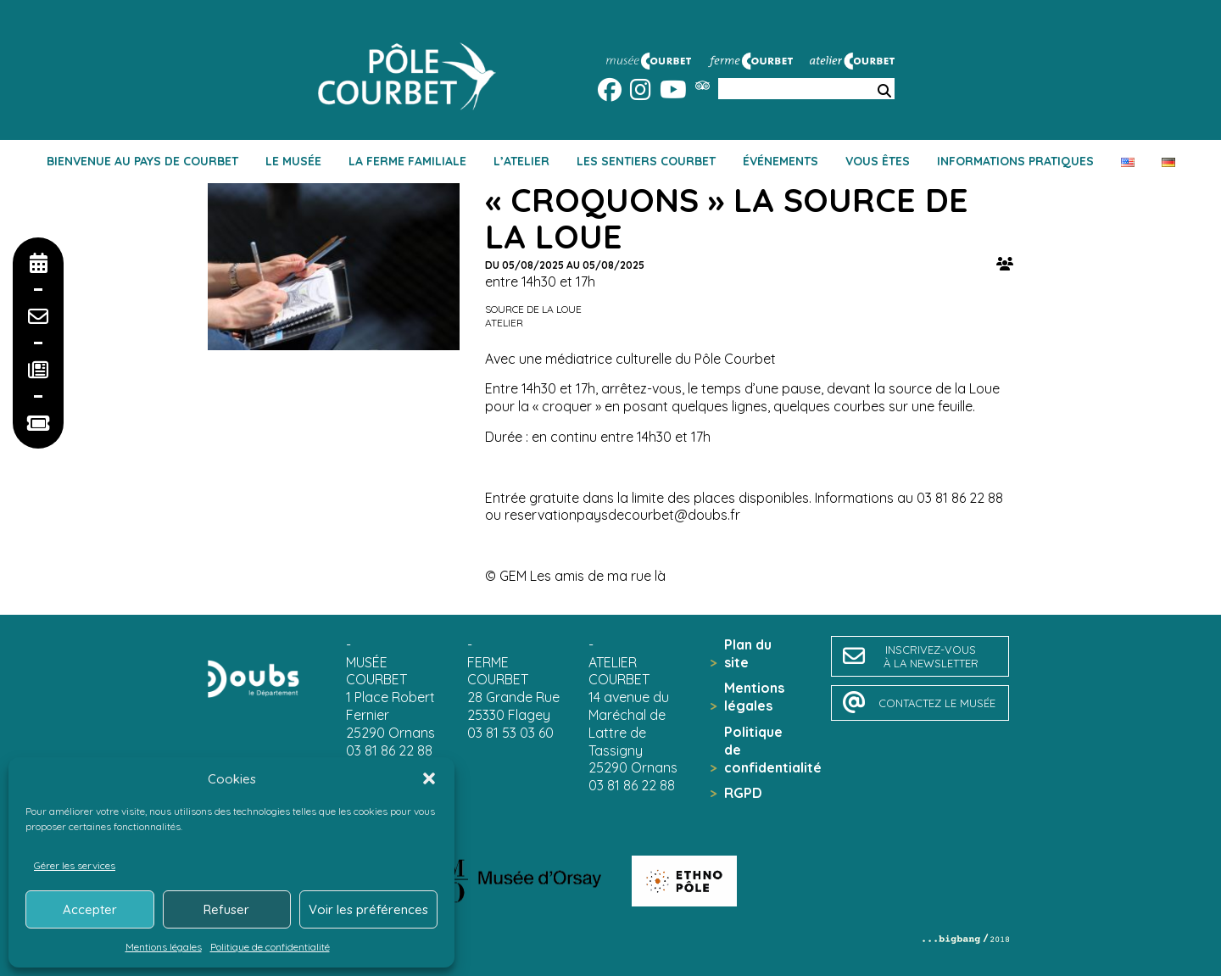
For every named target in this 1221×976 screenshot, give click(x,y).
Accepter (90, 909)
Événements (780, 161)
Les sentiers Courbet (646, 161)
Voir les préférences (368, 909)
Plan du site (748, 653)
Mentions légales (163, 946)
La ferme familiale (407, 161)
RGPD (743, 792)
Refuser (226, 909)
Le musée (293, 161)
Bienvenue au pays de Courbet (142, 161)
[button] (429, 778)
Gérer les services (74, 865)
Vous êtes (877, 161)
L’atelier (521, 161)
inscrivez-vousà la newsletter (931, 656)
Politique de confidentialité (270, 946)
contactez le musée (936, 703)
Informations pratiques (1015, 161)
